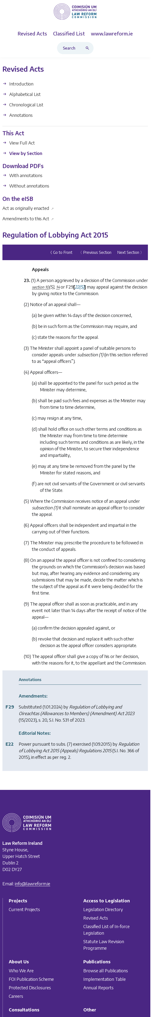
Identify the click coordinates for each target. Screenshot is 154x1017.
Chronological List (22, 105)
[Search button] (88, 48)
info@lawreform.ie (32, 883)
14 (58, 287)
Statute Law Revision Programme (103, 945)
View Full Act (18, 142)
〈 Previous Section (94, 252)
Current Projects (24, 909)
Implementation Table (104, 979)
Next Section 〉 (130, 252)
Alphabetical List (21, 94)
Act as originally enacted (28, 208)
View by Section (22, 153)
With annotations (22, 175)
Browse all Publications (105, 970)
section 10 (40, 287)
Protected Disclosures (30, 987)
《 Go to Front (60, 252)
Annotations (17, 115)
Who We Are (21, 970)
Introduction (17, 84)
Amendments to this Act (28, 218)
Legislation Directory (103, 909)
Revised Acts (95, 918)
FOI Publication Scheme (31, 979)
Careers (16, 996)
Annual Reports (98, 987)
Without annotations (25, 186)
